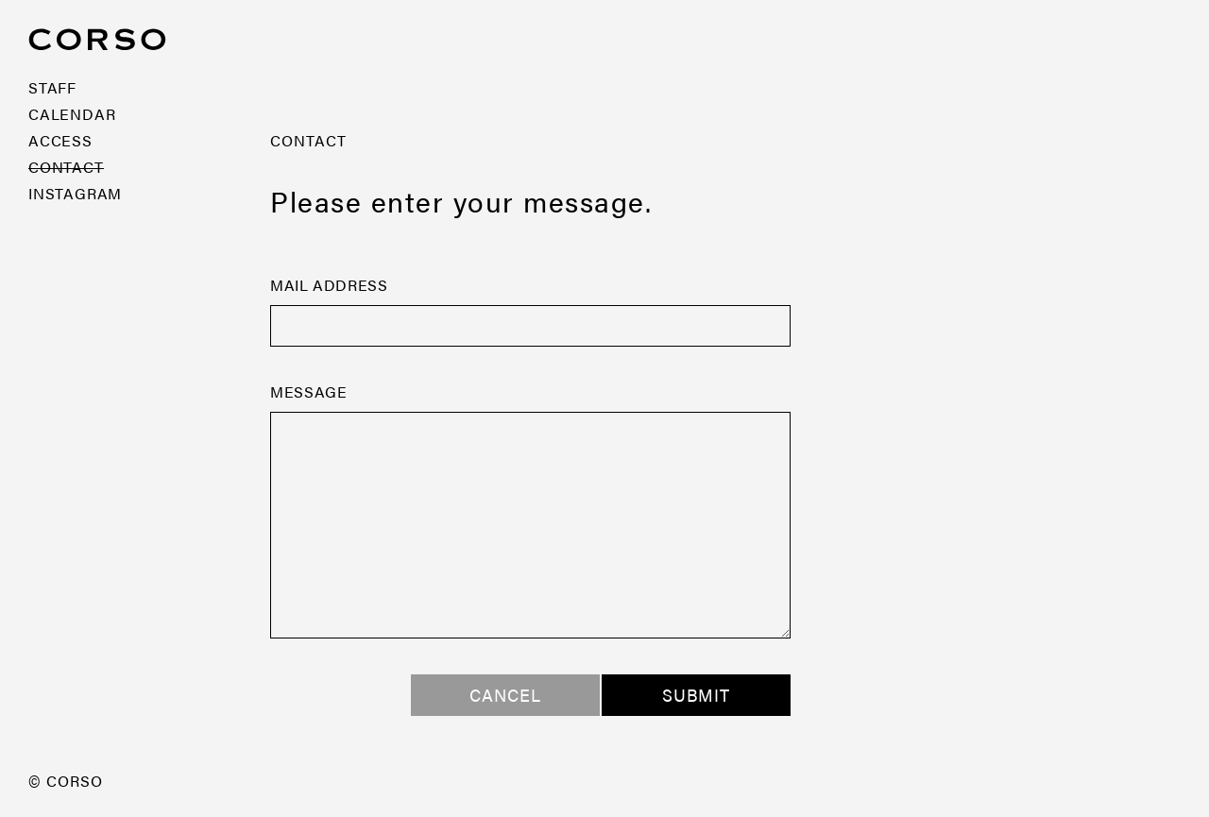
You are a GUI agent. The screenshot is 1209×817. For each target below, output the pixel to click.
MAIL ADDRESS (329, 285)
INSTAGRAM (75, 193)
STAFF (52, 87)
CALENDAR (71, 114)
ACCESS (60, 140)
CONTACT (66, 167)
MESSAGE (308, 391)
